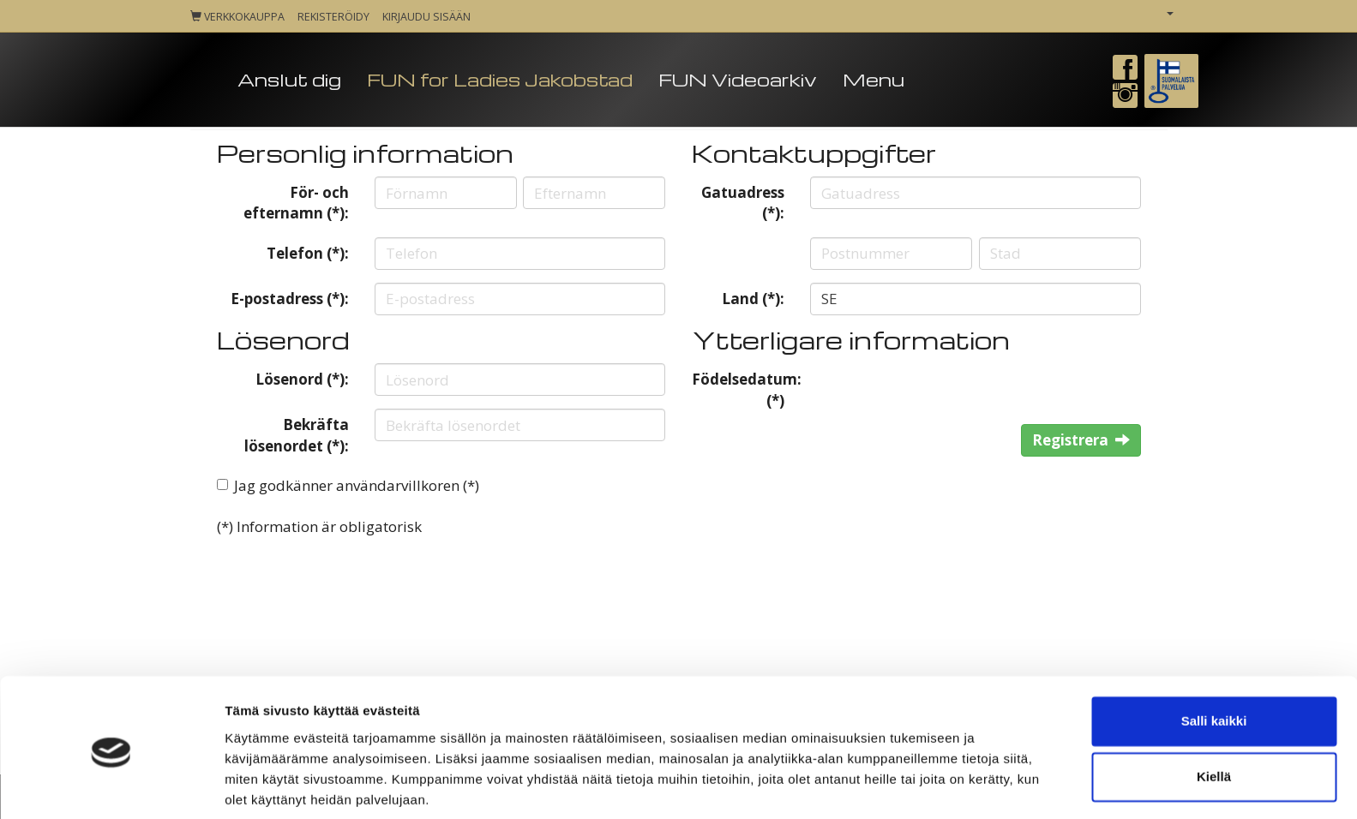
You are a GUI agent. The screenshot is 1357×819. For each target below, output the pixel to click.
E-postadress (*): (290, 298)
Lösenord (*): (302, 379)
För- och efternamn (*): (296, 202)
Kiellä (1214, 715)
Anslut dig (289, 79)
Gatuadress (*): (742, 202)
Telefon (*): (308, 253)
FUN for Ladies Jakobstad (500, 79)
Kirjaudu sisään (426, 16)
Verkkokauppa (237, 16)
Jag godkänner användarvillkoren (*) (356, 485)
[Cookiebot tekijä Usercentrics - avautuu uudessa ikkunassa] (111, 785)
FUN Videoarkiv (737, 79)
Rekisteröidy (333, 16)
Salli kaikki (1214, 659)
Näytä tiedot (262, 785)
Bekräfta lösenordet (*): (296, 435)
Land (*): (753, 298)
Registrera (1081, 440)
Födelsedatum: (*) (745, 389)
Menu (873, 79)
